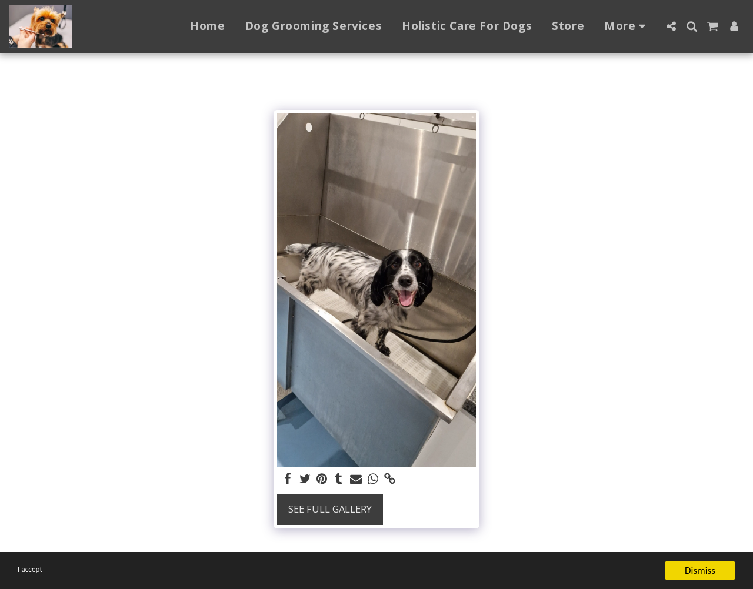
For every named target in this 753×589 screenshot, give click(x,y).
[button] (671, 26)
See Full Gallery (330, 509)
